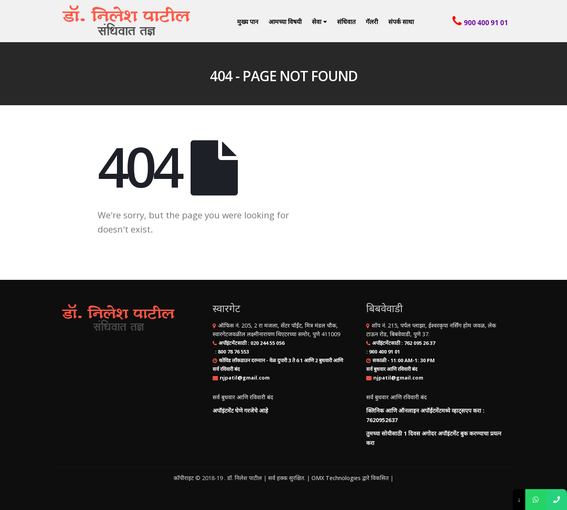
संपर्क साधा (401, 21)
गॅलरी (372, 21)
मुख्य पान (247, 21)
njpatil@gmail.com (245, 377)
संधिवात (346, 21)
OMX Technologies (336, 478)
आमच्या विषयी (285, 21)
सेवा (316, 21)
